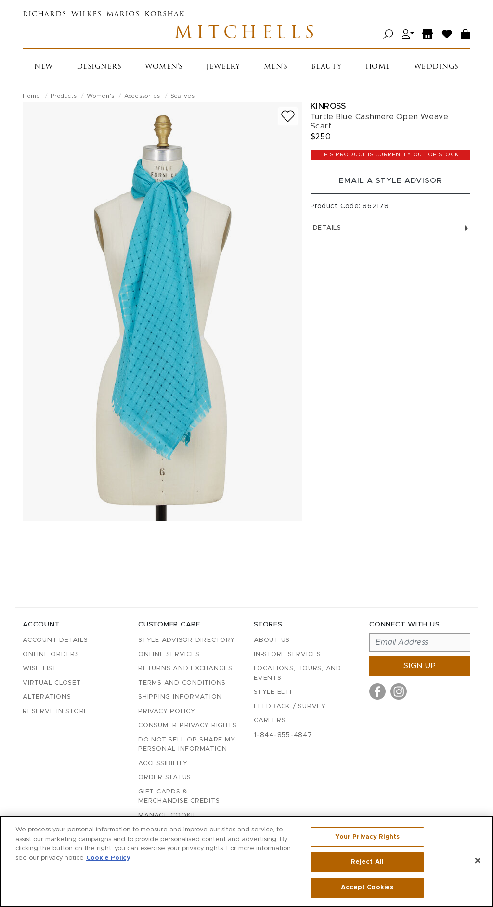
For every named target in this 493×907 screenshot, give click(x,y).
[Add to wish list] (288, 118)
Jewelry (223, 68)
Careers (269, 721)
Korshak (164, 14)
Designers (99, 68)
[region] (246, 861)
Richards (44, 14)
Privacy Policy (166, 711)
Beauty (326, 68)
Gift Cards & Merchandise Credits (179, 797)
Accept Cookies (367, 887)
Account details (55, 641)
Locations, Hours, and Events (297, 674)
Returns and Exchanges (185, 669)
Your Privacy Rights (367, 837)
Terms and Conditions (182, 683)
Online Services (168, 655)
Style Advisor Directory (186, 641)
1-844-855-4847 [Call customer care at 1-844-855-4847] (283, 735)
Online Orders (51, 655)
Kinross (328, 107)
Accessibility (163, 763)
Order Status (164, 778)
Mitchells (246, 35)
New (43, 68)
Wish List (40, 669)
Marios (123, 14)
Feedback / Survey (290, 706)
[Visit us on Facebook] (377, 692)
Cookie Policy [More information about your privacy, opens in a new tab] (108, 858)
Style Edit (273, 693)
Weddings (436, 68)
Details (390, 231)
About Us (272, 641)
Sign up (419, 666)
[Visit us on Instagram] (398, 692)
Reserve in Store (55, 711)
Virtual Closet (52, 683)
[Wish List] (447, 34)
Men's (276, 68)
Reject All (367, 862)
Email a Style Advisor (390, 183)
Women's (164, 68)
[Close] (477, 860)
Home (377, 68)
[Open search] (388, 34)
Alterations (47, 697)
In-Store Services (287, 655)
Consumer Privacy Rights (187, 726)
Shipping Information (180, 697)
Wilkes (86, 14)
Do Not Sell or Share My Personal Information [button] (186, 745)
